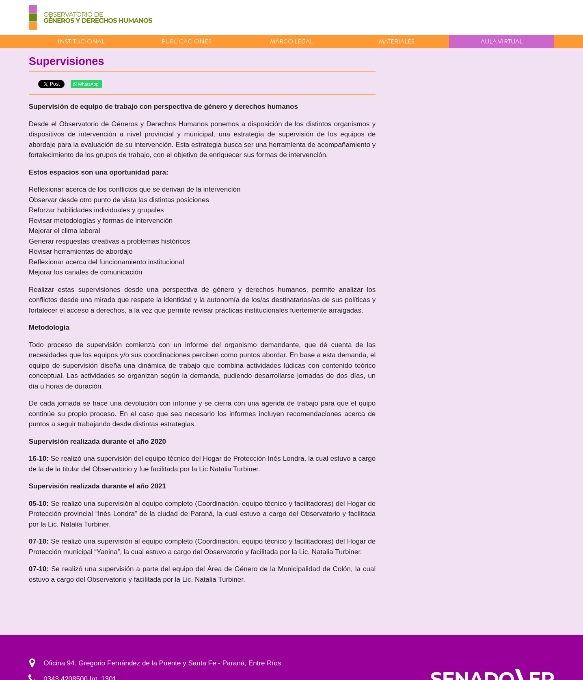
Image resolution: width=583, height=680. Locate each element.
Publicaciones (187, 41)
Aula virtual (502, 41)
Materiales (397, 41)
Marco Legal (291, 41)
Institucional (81, 41)
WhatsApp (86, 84)
